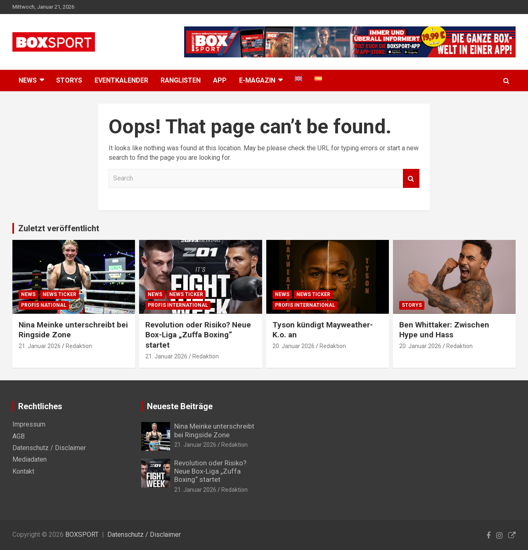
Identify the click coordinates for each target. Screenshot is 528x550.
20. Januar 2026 (293, 346)
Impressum (28, 424)
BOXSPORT (82, 534)
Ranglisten (181, 80)
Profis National (43, 305)
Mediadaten (29, 459)
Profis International (178, 305)
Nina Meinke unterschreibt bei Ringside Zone (214, 430)
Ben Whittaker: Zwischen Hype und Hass (444, 330)
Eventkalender (121, 80)
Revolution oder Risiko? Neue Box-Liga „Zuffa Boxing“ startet (198, 335)
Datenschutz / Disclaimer (49, 448)
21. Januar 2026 (40, 346)
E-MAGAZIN (257, 80)
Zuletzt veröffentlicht (58, 228)
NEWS (28, 80)
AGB (18, 436)
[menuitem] (298, 78)
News (28, 294)
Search (411, 178)
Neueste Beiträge (180, 406)
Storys (69, 80)
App (220, 80)
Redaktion (79, 346)
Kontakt (23, 471)
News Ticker (59, 294)
